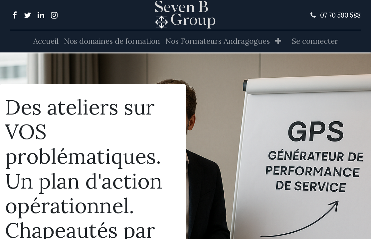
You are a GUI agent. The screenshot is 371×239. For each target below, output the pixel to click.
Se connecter (315, 41)
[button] (278, 41)
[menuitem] (46, 41)
